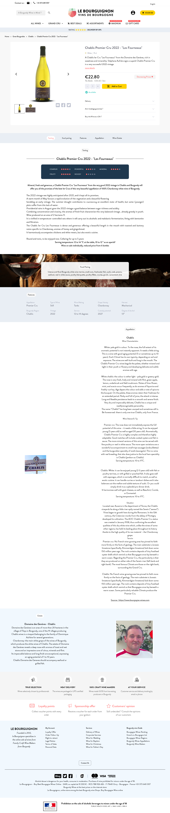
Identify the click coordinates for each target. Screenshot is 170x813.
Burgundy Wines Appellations (138, 741)
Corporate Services (93, 735)
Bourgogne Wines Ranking (137, 732)
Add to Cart (114, 86)
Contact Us (85, 763)
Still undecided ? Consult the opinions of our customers (123, 713)
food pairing (66, 138)
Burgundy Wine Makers (136, 744)
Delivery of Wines (93, 732)
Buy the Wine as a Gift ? (120, 116)
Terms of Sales (51, 744)
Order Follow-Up (52, 735)
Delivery (120, 101)
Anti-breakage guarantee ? (120, 109)
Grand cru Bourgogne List (137, 735)
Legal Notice (50, 741)
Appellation (99, 138)
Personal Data (50, 747)
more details (90, 68)
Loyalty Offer (50, 732)
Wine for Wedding (93, 738)
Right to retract (51, 738)
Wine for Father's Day (94, 747)
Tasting (51, 138)
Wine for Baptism (93, 741)
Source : (115, 600)
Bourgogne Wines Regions (137, 738)
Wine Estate (117, 138)
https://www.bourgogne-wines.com (134, 600)
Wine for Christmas (93, 744)
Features (83, 138)
